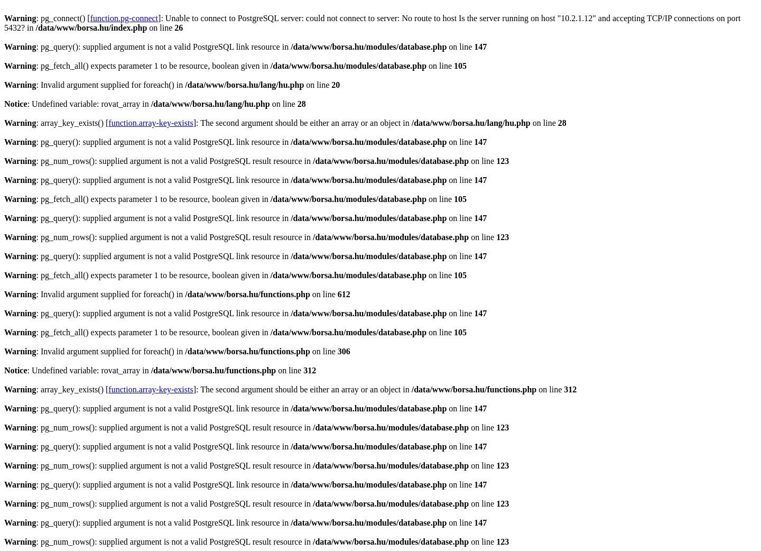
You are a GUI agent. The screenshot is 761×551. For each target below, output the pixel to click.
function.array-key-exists (150, 122)
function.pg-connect (124, 18)
